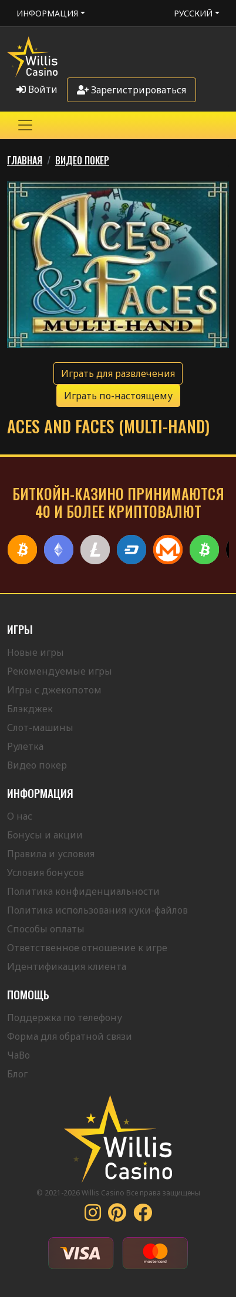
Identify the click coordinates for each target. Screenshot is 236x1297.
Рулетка (25, 746)
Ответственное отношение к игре (87, 947)
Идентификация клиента (66, 966)
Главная (24, 160)
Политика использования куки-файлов (97, 910)
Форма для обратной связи (69, 1036)
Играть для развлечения (118, 373)
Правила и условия (51, 853)
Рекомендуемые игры (59, 671)
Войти (37, 89)
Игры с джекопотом (54, 689)
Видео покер (37, 765)
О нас (19, 816)
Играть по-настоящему (118, 395)
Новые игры (35, 652)
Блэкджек (30, 708)
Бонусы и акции (45, 834)
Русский (193, 13)
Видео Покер (82, 160)
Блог (17, 1073)
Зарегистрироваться (131, 89)
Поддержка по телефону (64, 1017)
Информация (47, 13)
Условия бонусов (45, 872)
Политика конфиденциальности (83, 891)
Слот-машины (40, 727)
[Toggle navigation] (25, 125)
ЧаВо (18, 1055)
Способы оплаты (46, 928)
